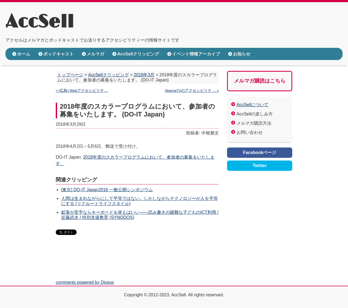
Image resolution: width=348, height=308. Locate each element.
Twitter (259, 165)
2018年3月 (144, 75)
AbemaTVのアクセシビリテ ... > (192, 91)
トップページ (70, 75)
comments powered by (85, 282)
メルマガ (95, 54)
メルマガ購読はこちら (259, 81)
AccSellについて (252, 104)
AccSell (39, 22)
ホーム (23, 54)
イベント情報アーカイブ (196, 54)
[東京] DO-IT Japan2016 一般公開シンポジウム (107, 189)
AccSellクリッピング (138, 54)
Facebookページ (259, 152)
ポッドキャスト (58, 54)
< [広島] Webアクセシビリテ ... (82, 91)
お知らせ (241, 54)
